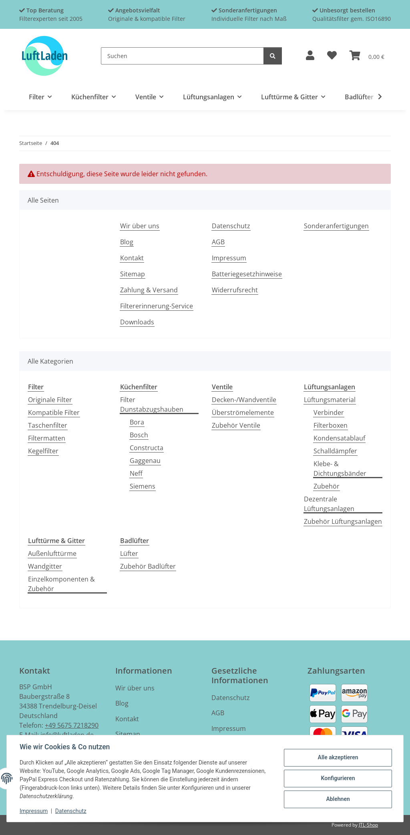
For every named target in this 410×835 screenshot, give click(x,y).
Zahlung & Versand (149, 290)
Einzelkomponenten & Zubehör (61, 584)
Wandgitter (45, 566)
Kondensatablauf (339, 438)
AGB (218, 241)
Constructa (146, 447)
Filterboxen (331, 425)
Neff (136, 473)
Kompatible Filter (54, 412)
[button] (310, 56)
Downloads (137, 322)
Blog (126, 241)
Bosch (139, 435)
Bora (137, 422)
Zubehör (327, 486)
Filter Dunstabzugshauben (151, 404)
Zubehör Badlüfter (148, 566)
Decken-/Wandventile (244, 399)
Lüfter (129, 553)
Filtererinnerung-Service (156, 306)
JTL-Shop (368, 824)
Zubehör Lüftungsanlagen (343, 521)
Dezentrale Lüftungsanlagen (329, 504)
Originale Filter (50, 399)
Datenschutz (70, 811)
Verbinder (329, 412)
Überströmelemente (243, 412)
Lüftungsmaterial (330, 399)
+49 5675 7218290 (71, 725)
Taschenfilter (47, 425)
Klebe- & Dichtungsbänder (340, 468)
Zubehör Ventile (236, 425)
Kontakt (132, 258)
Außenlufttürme (52, 553)
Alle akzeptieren (338, 758)
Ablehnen (338, 799)
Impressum (34, 811)
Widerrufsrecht (235, 290)
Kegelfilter (43, 451)
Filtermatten (46, 438)
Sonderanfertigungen (336, 225)
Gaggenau (145, 460)
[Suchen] (182, 55)
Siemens (142, 486)
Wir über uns (139, 225)
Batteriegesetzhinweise (247, 274)
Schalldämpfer (335, 451)
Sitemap (132, 274)
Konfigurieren (338, 778)
